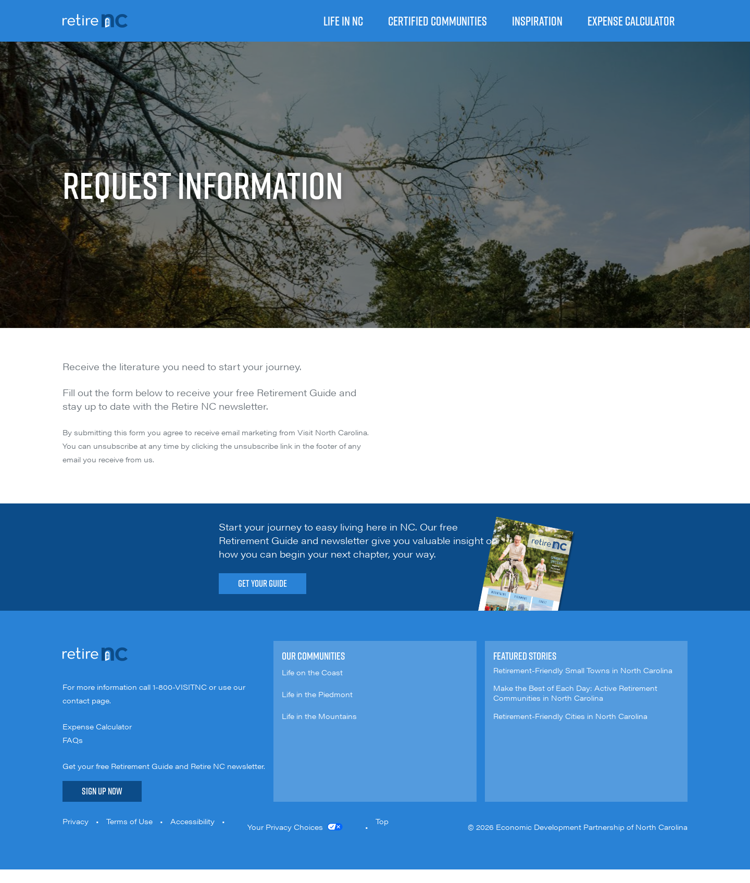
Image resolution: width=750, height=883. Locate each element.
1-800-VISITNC (180, 687)
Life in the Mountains (319, 716)
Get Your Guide (262, 583)
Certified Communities (437, 20)
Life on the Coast (312, 672)
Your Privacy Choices (285, 827)
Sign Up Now (102, 791)
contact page (86, 700)
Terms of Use (129, 821)
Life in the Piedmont (317, 694)
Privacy (76, 821)
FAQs (73, 740)
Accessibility (192, 821)
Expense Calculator (631, 20)
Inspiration (537, 20)
